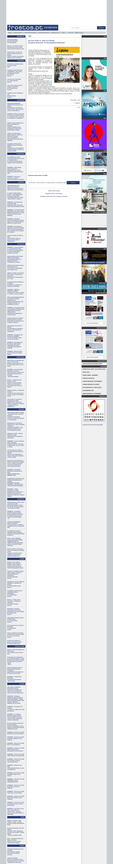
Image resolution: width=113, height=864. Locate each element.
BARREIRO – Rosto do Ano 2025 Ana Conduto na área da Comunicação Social (15, 760)
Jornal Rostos (58, 193)
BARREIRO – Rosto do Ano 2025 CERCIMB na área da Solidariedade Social (15, 780)
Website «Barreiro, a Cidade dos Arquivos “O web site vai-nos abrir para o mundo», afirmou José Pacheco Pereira (15, 393)
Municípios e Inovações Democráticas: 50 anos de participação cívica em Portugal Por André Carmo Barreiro (15, 611)
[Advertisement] (54, 12)
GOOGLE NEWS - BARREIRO (90, 375)
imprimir (76, 103)
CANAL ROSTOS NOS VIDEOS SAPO (92, 363)
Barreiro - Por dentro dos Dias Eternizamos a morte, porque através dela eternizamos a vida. (15, 47)
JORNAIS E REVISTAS (88, 378)
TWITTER (70, 32)
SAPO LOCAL (86, 372)
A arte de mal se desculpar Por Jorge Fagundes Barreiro (14, 81)
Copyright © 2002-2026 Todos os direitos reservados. (54, 196)
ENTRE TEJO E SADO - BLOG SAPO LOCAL (94, 369)
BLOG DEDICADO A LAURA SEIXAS (92, 387)
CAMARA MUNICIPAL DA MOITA (91, 384)
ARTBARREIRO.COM (88, 390)
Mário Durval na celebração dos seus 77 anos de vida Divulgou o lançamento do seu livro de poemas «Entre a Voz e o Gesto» (15, 363)
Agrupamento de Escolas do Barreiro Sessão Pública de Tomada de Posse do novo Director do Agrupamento (15, 328)
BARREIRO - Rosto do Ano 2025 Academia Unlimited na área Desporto (15, 738)
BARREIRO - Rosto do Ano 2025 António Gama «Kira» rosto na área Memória (15, 804)
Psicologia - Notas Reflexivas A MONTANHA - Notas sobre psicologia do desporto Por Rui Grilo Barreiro (15, 73)
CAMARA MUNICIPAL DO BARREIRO (92, 381)
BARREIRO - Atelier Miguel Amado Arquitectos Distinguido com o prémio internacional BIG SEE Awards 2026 (15, 170)
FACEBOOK (79, 32)
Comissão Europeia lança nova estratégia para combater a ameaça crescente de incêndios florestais (15, 851)
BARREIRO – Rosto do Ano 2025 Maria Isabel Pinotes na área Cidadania (15, 798)
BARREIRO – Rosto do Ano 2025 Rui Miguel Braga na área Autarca (15, 774)
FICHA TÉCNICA (18, 32)
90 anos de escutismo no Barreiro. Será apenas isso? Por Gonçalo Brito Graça (14, 642)
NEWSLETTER (55, 32)
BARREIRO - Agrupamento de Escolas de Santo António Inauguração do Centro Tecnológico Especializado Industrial (15, 345)
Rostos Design (56, 190)
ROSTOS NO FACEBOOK (99, 212)
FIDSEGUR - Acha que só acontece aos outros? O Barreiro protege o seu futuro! (15, 178)
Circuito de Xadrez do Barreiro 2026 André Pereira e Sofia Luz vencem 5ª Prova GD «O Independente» (15, 238)
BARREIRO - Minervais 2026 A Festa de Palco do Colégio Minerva (14, 353)
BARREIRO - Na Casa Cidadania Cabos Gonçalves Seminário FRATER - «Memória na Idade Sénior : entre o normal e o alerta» (15, 444)
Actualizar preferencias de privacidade (93, 424)
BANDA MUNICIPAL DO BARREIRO (92, 393)
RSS (63, 32)
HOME (10, 32)
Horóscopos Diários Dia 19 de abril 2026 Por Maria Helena (12, 41)
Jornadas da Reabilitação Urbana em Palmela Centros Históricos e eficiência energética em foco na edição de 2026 (15, 524)
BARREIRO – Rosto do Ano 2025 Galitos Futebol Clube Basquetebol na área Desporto (15, 749)
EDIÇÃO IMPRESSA (44, 32)
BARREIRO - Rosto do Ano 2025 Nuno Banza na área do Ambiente (15, 787)
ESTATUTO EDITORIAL (31, 32)
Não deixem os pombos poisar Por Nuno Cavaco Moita (15, 65)
